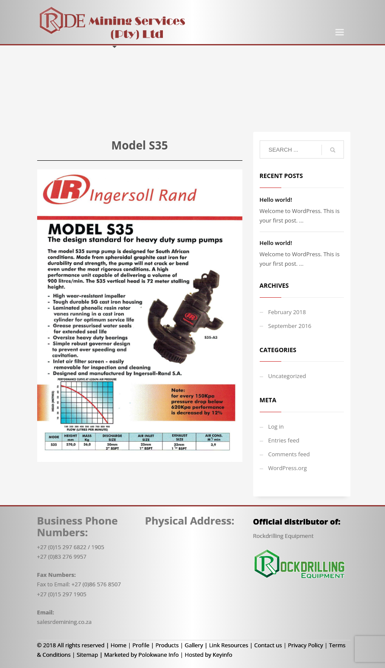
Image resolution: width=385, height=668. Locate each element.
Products (167, 645)
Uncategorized (287, 376)
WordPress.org (287, 468)
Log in (276, 426)
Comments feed (289, 454)
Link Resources (228, 645)
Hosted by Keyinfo (208, 654)
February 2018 (287, 312)
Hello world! (276, 200)
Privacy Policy (305, 645)
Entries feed (283, 440)
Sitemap (87, 654)
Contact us (268, 645)
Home (119, 645)
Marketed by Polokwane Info (141, 654)
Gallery (194, 645)
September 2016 (290, 326)
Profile (141, 645)
